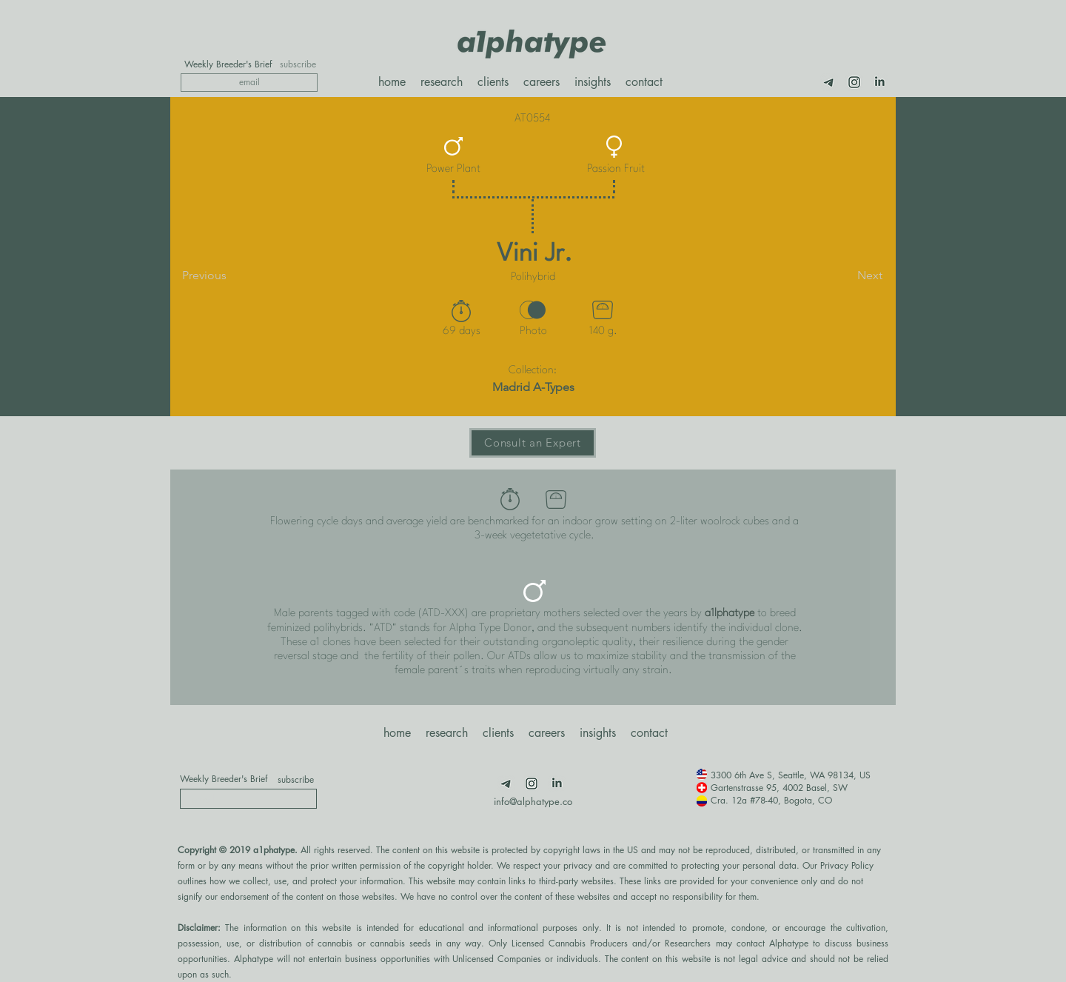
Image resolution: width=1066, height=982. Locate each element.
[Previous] (231, 275)
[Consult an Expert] (532, 443)
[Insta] (854, 82)
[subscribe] (298, 64)
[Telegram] (829, 82)
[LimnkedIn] (879, 82)
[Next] (845, 275)
